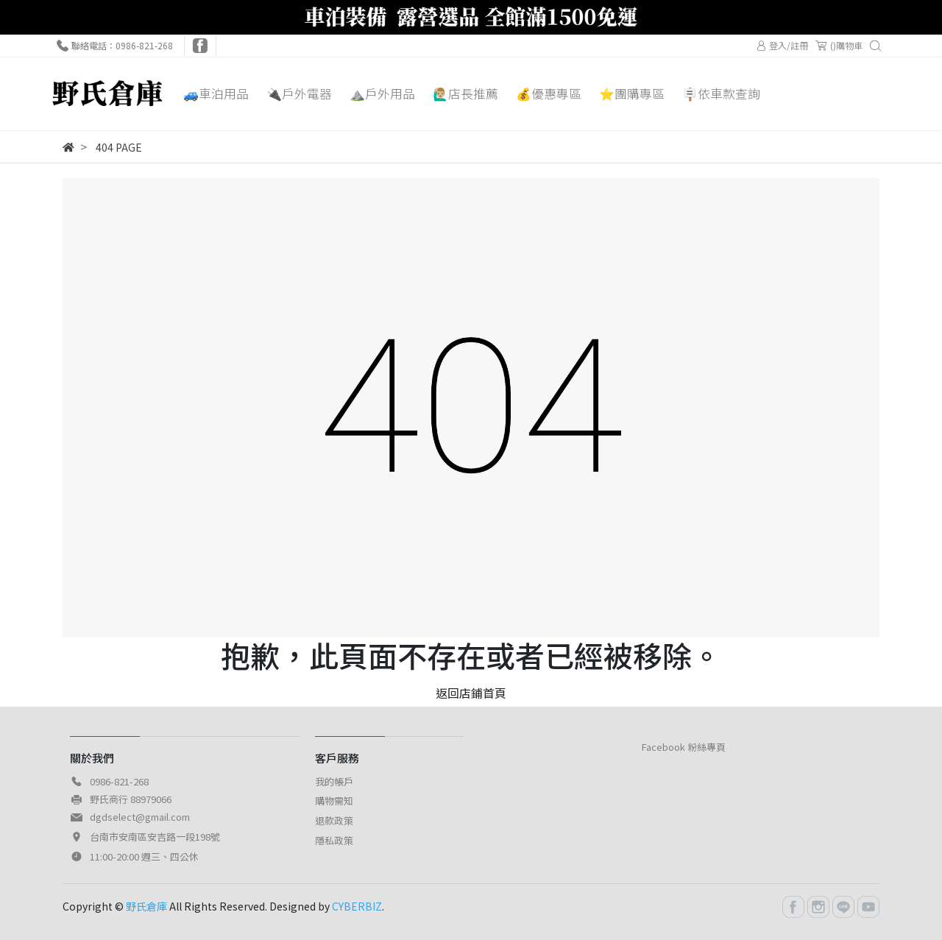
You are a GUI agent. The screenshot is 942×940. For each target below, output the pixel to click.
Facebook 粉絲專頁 (684, 747)
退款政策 (334, 820)
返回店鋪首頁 (471, 693)
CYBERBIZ (357, 906)
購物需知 (334, 801)
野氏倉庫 (146, 906)
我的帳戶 (334, 781)
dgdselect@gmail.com (140, 817)
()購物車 (839, 45)
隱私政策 (334, 840)
